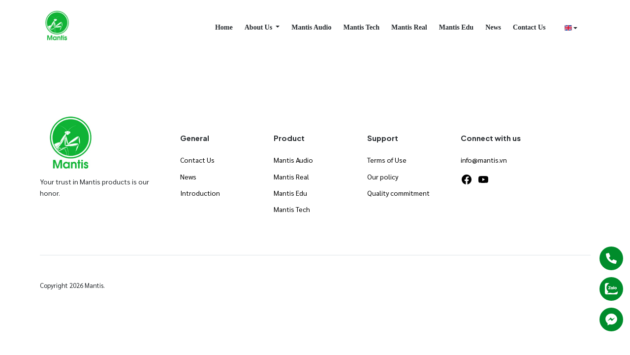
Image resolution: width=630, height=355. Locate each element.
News (493, 27)
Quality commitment (398, 192)
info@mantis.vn (484, 159)
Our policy (382, 176)
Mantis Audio (311, 27)
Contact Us (529, 27)
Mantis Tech (362, 27)
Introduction (200, 192)
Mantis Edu (456, 27)
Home (224, 27)
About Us (259, 27)
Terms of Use (387, 159)
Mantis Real (409, 27)
